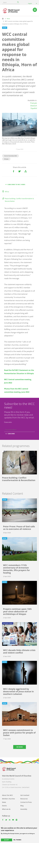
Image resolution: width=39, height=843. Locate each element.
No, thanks (17, 840)
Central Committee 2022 (10, 156)
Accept (6, 840)
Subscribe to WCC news (16, 184)
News (8, 18)
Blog (22, 806)
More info (4, 836)
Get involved (24, 795)
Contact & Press (26, 802)
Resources (24, 799)
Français (33, 103)
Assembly (23, 809)
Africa (7, 192)
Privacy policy (8, 422)
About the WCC (7, 795)
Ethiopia (6, 159)
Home (3, 18)
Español (34, 108)
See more (19, 747)
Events (4, 806)
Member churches (8, 799)
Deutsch (33, 106)
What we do (6, 809)
